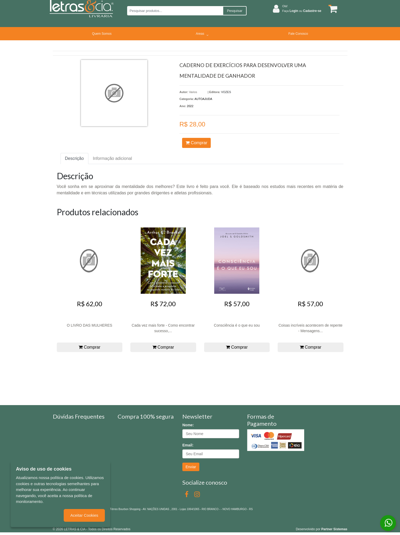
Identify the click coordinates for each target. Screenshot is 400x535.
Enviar (191, 467)
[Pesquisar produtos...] (175, 10)
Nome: (188, 425)
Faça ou (301, 10)
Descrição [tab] (74, 158)
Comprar (196, 143)
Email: (187, 445)
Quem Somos (101, 34)
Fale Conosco (298, 34)
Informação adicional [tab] (112, 158)
